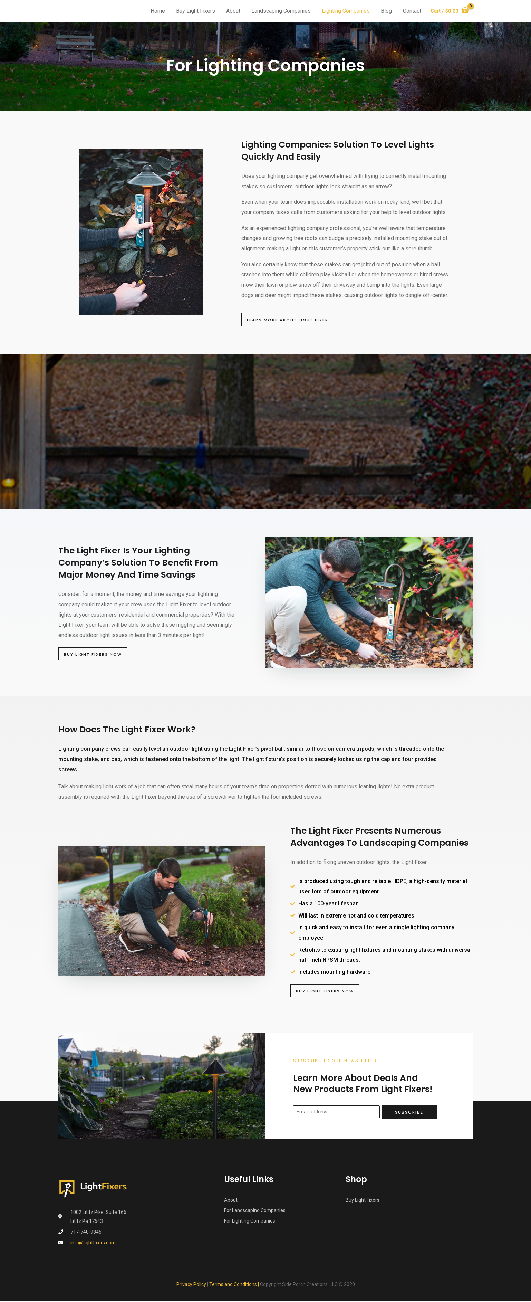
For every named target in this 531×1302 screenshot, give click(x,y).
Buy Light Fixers (192, 11)
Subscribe (409, 1113)
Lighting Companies (343, 11)
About (230, 11)
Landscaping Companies (278, 11)
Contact (409, 11)
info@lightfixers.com (93, 1244)
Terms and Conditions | (234, 1286)
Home (155, 11)
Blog (383, 11)
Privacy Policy (191, 1286)
